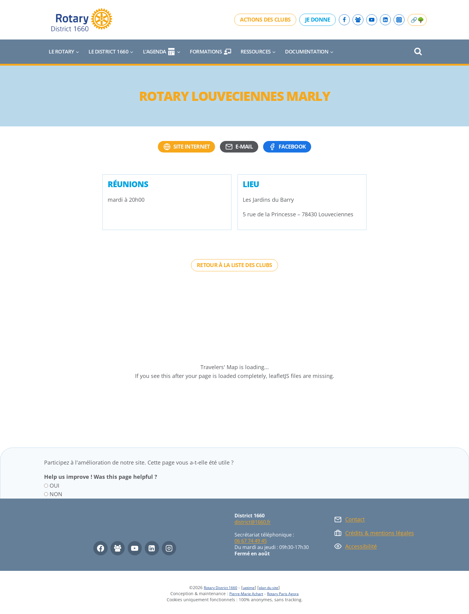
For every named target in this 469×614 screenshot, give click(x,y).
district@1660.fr (252, 522)
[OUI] (46, 486)
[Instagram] (399, 19)
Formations (210, 51)
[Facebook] (344, 19)
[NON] (46, 494)
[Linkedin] (385, 19)
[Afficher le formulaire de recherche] (418, 52)
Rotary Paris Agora (286, 593)
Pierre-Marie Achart (243, 593)
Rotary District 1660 (217, 587)
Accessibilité (361, 546)
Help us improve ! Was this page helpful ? (100, 476)
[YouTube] (371, 19)
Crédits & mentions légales (379, 533)
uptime (249, 587)
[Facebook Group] (358, 19)
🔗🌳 (417, 19)
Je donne (317, 19)
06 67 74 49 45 (250, 540)
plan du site (273, 587)
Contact (355, 519)
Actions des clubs (265, 19)
